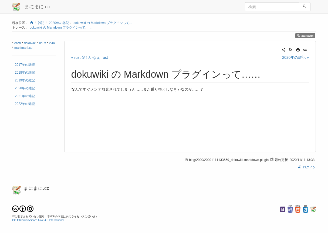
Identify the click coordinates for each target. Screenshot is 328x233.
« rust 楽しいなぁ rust (89, 57)
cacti (17, 43)
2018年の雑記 (25, 72)
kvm (52, 43)
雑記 (41, 23)
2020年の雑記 (59, 23)
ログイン (307, 167)
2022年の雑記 (25, 104)
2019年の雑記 (25, 80)
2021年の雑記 (25, 96)
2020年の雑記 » (295, 57)
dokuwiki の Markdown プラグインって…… (104, 23)
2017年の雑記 (25, 65)
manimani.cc (23, 48)
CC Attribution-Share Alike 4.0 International (38, 220)
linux (42, 43)
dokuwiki (305, 35)
